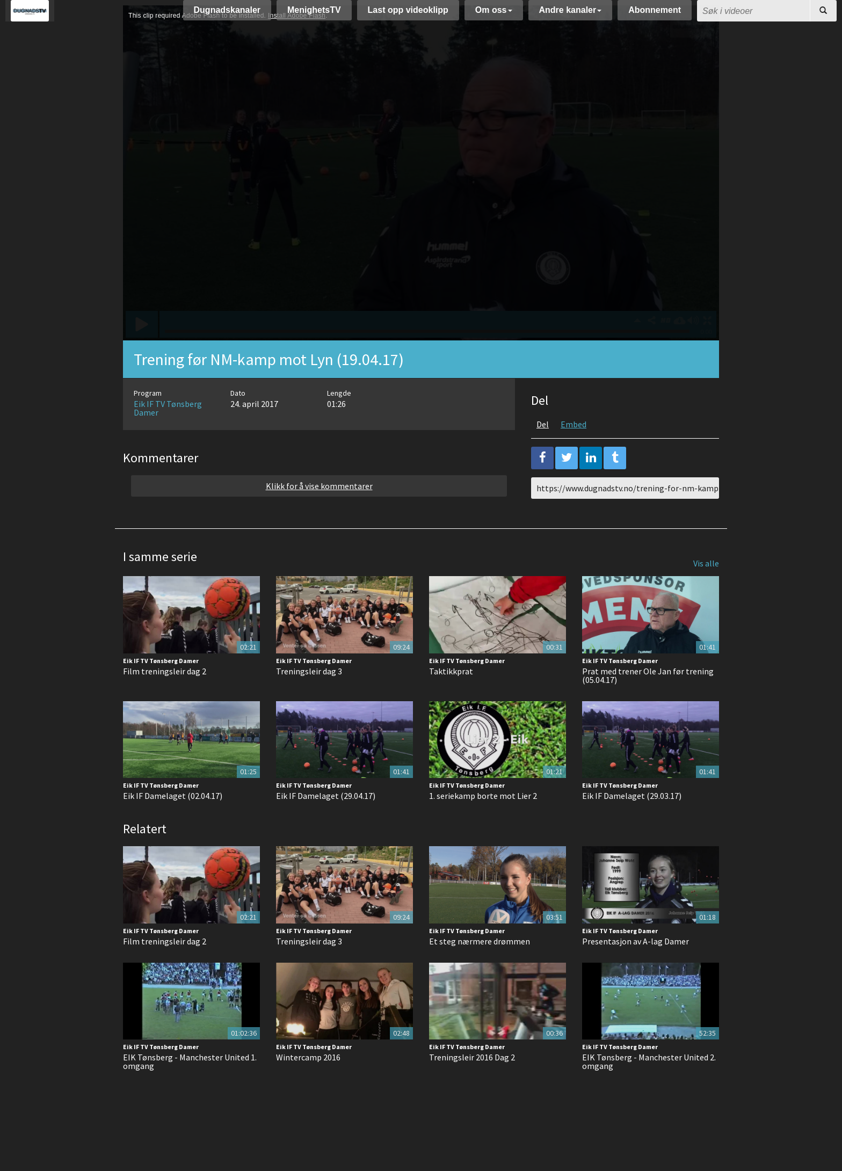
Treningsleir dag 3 (309, 698)
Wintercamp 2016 (308, 1084)
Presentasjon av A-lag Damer (635, 968)
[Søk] (823, 16)
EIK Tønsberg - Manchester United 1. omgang (190, 1088)
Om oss (493, 15)
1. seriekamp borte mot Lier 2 (483, 822)
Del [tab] (542, 451)
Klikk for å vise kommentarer (319, 512)
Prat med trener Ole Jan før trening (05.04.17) (648, 702)
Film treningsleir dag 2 (164, 698)
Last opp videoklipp (408, 15)
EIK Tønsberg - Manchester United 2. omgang (649, 1088)
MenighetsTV (314, 15)
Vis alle (706, 590)
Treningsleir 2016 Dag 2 (472, 1084)
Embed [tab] (573, 451)
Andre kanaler (570, 15)
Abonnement (654, 15)
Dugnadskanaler (227, 15)
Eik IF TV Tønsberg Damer (168, 435)
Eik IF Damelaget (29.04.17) (325, 822)
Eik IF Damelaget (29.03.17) (631, 822)
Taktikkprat (451, 698)
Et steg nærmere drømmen (479, 968)
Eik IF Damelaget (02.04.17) (172, 822)
